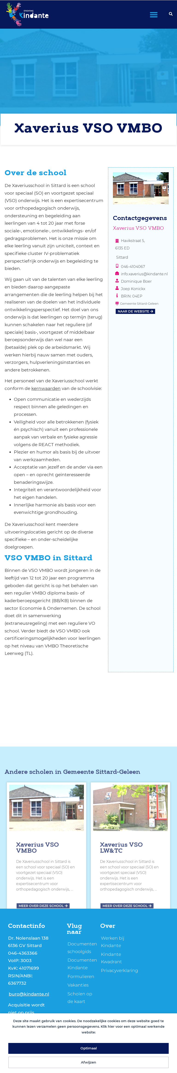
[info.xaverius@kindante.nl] (117, 273)
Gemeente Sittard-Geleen (101, 877)
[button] (154, 14)
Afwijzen (88, 1062)
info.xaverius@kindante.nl (144, 274)
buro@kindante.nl (29, 994)
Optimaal (88, 1048)
